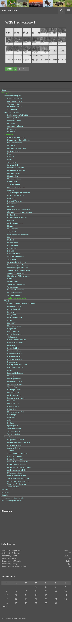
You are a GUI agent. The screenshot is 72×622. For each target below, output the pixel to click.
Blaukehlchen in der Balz (16, 340)
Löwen (9, 237)
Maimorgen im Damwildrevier (18, 140)
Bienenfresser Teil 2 (14, 356)
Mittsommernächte (14, 473)
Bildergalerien (7, 93)
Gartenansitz (12, 337)
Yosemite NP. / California (16, 484)
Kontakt (4, 495)
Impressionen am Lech (15, 398)
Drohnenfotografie (11, 112)
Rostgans (10, 423)
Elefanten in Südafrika (15, 168)
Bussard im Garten (14, 334)
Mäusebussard (13, 406)
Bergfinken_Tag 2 (14, 331)
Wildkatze (11, 145)
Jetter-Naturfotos (9, 10)
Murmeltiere (12, 248)
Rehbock (10, 157)
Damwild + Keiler (13, 173)
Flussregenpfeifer (14, 378)
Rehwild (10, 251)
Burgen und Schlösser (15, 439)
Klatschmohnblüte (14, 98)
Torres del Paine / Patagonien (18, 478)
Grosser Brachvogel (15, 342)
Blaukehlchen (12, 362)
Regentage (11, 417)
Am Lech (10, 320)
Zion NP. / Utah (13, 487)
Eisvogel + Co (12, 315)
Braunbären (12, 204)
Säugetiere (8, 134)
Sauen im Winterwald (15, 256)
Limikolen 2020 (13, 403)
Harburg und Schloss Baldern (18, 442)
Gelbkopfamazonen (15, 384)
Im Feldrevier (12, 229)
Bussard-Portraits (14, 309)
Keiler (9, 159)
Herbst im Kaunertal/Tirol (17, 470)
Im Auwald (11, 312)
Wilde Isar (11, 132)
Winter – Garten (13, 434)
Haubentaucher (13, 392)
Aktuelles (5, 492)
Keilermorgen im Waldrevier (18, 234)
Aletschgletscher (13, 448)
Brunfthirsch (12, 181)
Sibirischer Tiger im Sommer (18, 265)
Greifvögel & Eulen (14, 390)
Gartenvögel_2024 (14, 381)
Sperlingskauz (12, 426)
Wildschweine (12, 287)
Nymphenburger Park (15, 412)
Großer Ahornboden (15, 126)
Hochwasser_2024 (14, 101)
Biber (9, 154)
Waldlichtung (12, 281)
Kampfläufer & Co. (14, 351)
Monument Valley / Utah (16, 476)
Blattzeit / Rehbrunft (15, 201)
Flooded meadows (14, 120)
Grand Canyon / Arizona (16, 464)
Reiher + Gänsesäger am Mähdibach (21, 304)
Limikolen (11, 401)
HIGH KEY (11, 323)
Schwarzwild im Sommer (16, 262)
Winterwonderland (14, 292)
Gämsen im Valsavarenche (17, 218)
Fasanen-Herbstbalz (15, 373)
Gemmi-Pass (12, 387)
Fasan (9, 370)
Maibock (10, 240)
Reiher (9, 420)
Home (3, 90)
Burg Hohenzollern (14, 445)
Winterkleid (11, 162)
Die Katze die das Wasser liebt (18, 209)
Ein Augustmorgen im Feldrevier (19, 212)
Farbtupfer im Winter (15, 367)
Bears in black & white (15, 195)
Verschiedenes (7, 489)
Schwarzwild (12, 259)
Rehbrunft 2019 (13, 254)
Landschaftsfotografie (12, 95)
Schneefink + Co (13, 431)
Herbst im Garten (14, 395)
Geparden (11, 220)
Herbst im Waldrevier (15, 223)
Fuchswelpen (12, 215)
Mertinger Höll (13, 118)
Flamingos (11, 376)
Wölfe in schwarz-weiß (16, 298)
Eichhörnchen (12, 176)
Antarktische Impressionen (17, 453)
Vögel (6, 301)
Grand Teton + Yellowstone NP (19, 467)
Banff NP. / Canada (14, 456)
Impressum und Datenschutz (12, 498)
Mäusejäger (11, 409)
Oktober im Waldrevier (16, 170)
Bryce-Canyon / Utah (15, 459)
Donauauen (11, 129)
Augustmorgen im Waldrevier (18, 193)
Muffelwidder (12, 242)
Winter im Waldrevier (15, 290)
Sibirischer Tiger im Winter (17, 267)
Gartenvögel (12, 345)
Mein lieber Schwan (14, 317)
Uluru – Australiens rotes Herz (19, 481)
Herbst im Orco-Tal (14, 107)
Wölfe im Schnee (13, 295)
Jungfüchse (11, 231)
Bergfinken (11, 328)
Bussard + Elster (13, 348)
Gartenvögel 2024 (14, 306)
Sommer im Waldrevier (16, 273)
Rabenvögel (11, 414)
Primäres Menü (68, 10)
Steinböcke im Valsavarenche (18, 276)
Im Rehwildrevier (14, 151)
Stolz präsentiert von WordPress (13, 618)
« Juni (4, 606)
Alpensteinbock (13, 190)
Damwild (10, 206)
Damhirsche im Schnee (16, 187)
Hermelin (11, 226)
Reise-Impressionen (12, 437)
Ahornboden (12, 109)
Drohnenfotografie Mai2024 (18, 115)
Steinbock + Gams (14, 179)
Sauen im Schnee (13, 184)
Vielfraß (10, 279)
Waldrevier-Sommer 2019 (17, 284)
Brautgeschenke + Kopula (17, 365)
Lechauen (11, 123)
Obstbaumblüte (13, 104)
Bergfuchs (11, 198)
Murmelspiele (12, 245)
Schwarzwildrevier (14, 143)
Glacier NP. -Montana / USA (17, 462)
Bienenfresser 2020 (14, 359)
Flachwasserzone (14, 326)
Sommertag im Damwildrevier (18, 270)
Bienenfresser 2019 (14, 353)
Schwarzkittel (12, 165)
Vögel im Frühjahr (14, 428)
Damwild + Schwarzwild (16, 148)
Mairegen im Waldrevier (16, 137)
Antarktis (10, 451)
